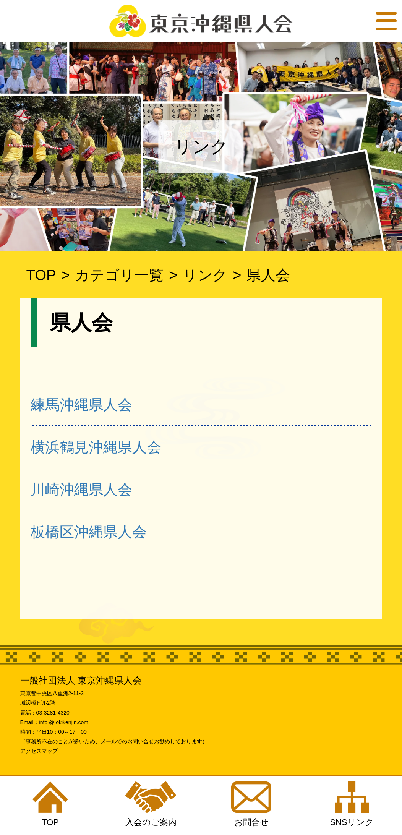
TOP (41, 275)
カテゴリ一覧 (119, 275)
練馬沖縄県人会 (81, 404)
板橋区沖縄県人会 (89, 532)
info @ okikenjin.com (63, 722)
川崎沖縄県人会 (81, 489)
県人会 (268, 275)
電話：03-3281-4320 (45, 713)
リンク (205, 275)
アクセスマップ (39, 751)
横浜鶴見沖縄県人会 (96, 447)
